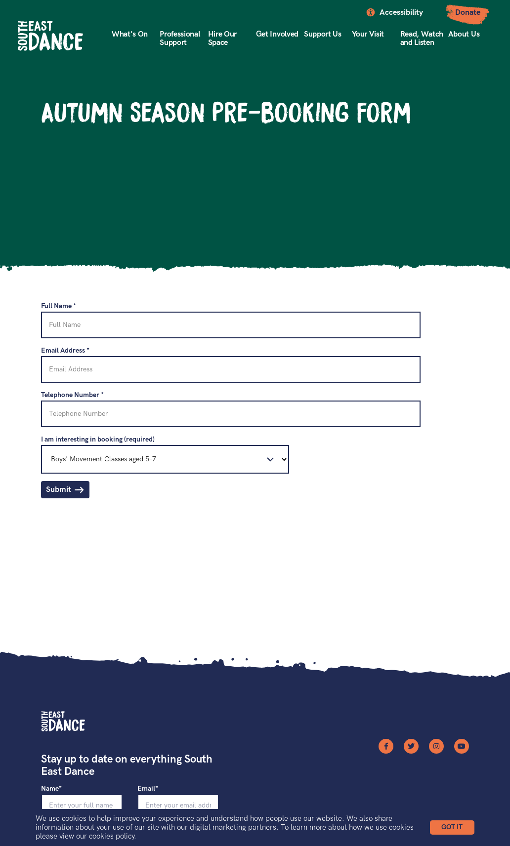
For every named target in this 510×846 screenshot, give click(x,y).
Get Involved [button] (277, 34)
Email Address (65, 350)
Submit (58, 489)
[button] (452, 827)
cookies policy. (112, 836)
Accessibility (401, 12)
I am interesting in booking (98, 439)
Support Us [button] (322, 34)
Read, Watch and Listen (421, 39)
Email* (147, 788)
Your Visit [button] (368, 34)
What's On (130, 34)
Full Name (58, 306)
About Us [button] (463, 34)
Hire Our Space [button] (222, 39)
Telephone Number (72, 395)
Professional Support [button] (180, 39)
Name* (51, 788)
